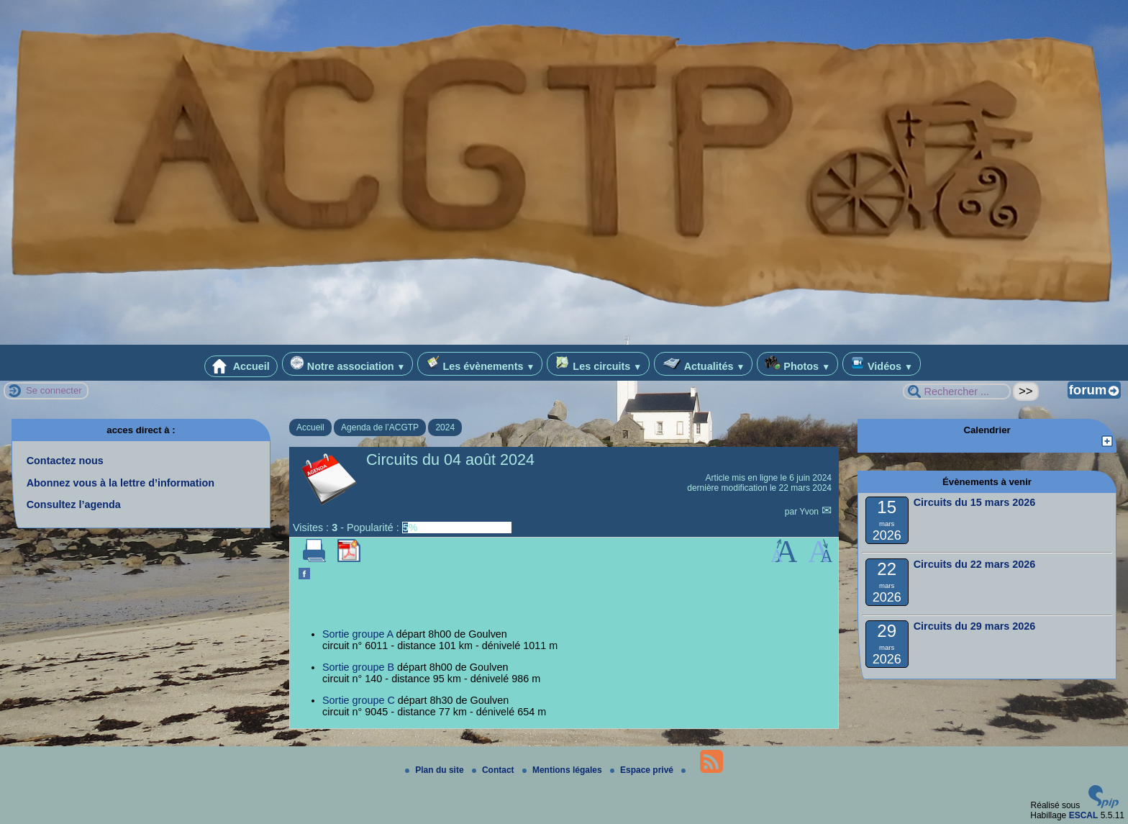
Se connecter (54, 390)
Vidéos (881, 364)
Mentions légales (563, 770)
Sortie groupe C (358, 700)
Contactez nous (65, 460)
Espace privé (643, 770)
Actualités (703, 364)
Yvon (810, 512)
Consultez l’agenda (74, 504)
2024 (445, 427)
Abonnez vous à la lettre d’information (120, 483)
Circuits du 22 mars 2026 (975, 564)
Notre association (348, 364)
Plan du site (435, 770)
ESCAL (1084, 815)
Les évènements (480, 364)
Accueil (241, 366)
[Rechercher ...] (957, 391)
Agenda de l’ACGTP (380, 427)
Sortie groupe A (357, 634)
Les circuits (598, 364)
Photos (797, 364)
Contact (494, 770)
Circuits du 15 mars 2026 (975, 502)
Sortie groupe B (358, 667)
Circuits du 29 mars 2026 (975, 626)
